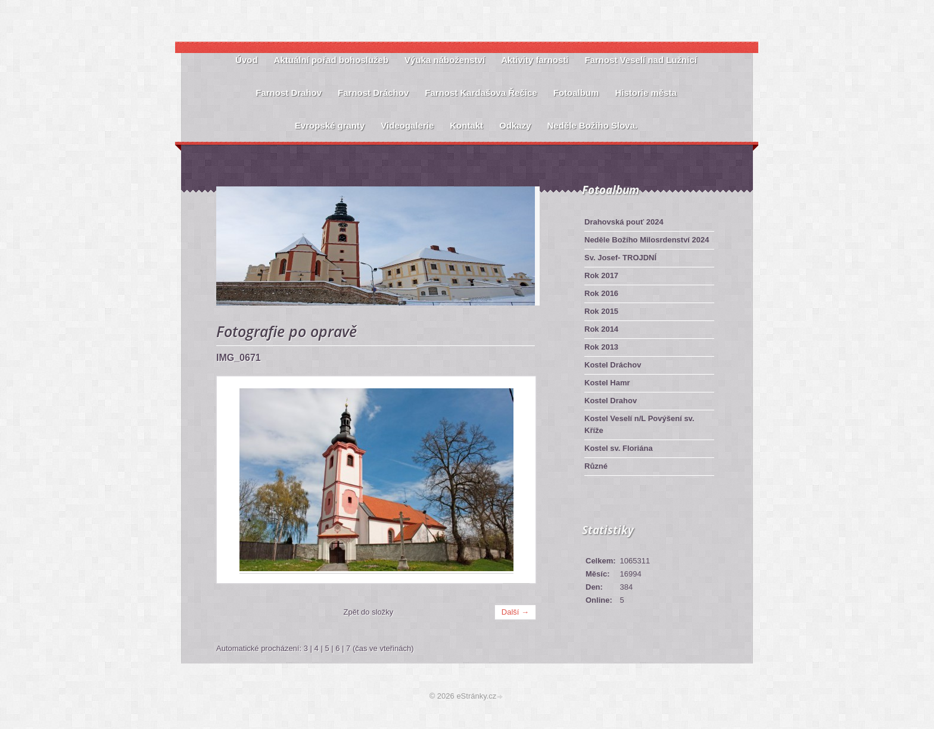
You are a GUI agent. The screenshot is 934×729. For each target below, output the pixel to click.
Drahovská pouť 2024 (624, 221)
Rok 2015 (601, 311)
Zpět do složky (369, 612)
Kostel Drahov (610, 400)
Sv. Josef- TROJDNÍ (620, 257)
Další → (515, 612)
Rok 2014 (601, 329)
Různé (596, 466)
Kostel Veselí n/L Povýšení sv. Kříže (639, 424)
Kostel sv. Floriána (618, 448)
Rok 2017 (601, 275)
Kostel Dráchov (612, 364)
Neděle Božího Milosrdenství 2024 (646, 239)
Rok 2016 (601, 293)
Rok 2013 (601, 346)
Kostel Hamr (607, 382)
